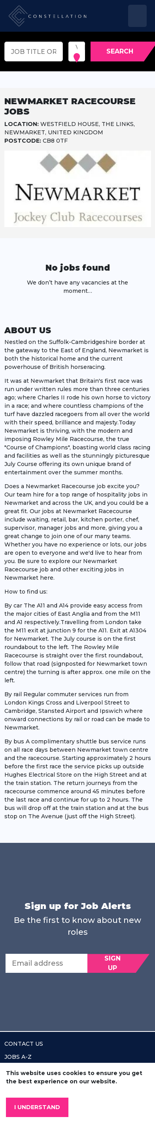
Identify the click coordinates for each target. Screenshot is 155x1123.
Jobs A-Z (18, 1056)
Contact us (23, 1043)
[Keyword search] (33, 51)
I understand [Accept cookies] (37, 1107)
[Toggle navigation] (137, 16)
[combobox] (76, 47)
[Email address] (46, 963)
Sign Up (112, 963)
